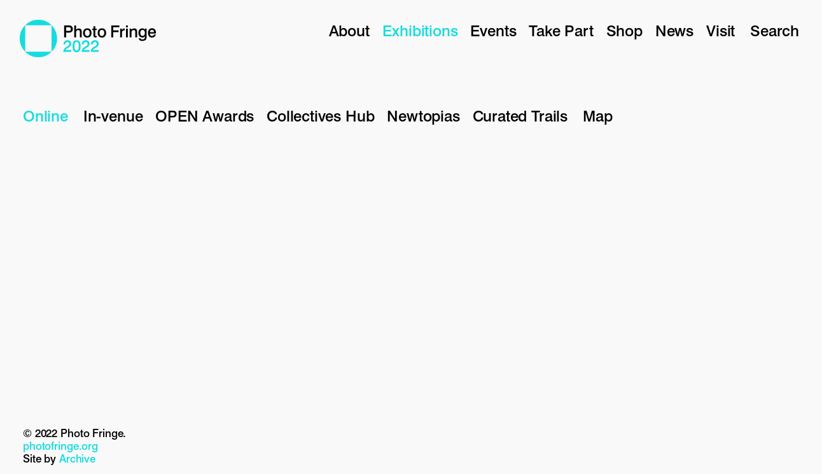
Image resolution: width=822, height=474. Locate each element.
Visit (720, 31)
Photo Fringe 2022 (88, 38)
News (674, 31)
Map (597, 116)
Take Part (561, 31)
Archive (77, 458)
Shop (624, 31)
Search (774, 31)
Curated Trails (520, 116)
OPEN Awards (204, 116)
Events (493, 31)
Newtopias (423, 116)
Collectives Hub (320, 116)
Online (45, 116)
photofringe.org (60, 446)
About (349, 31)
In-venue (113, 116)
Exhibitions (420, 31)
